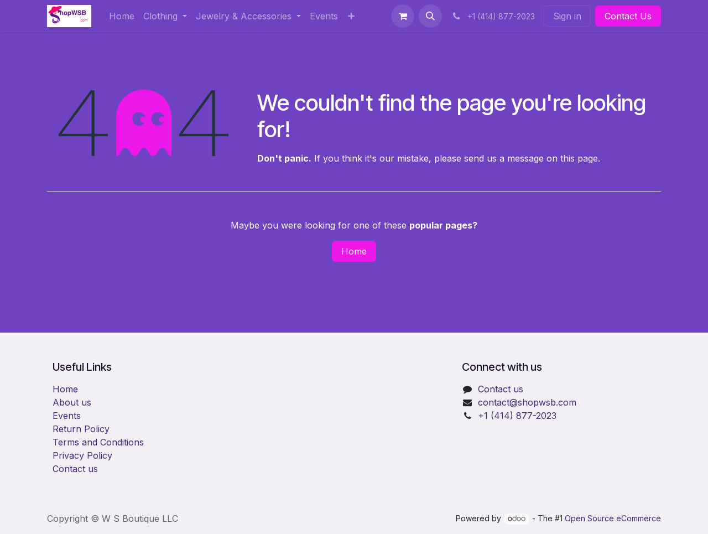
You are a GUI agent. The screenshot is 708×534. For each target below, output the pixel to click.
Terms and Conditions (98, 442)
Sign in (567, 16)
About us (72, 402)
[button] (430, 16)
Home (354, 251)
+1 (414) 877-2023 (517, 415)
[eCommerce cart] (402, 16)
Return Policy (81, 428)
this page (579, 158)
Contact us (75, 468)
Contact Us (628, 16)
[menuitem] (122, 16)
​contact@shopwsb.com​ (527, 402)
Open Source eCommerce (613, 518)
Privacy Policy (82, 455)
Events (67, 415)
